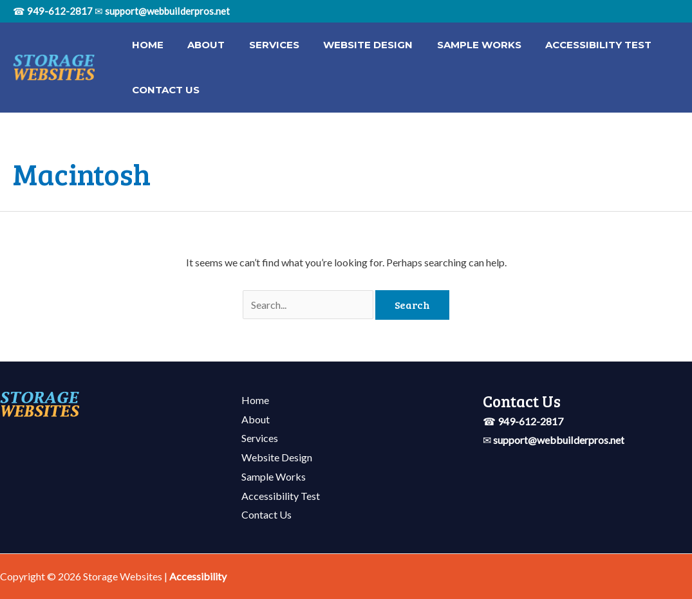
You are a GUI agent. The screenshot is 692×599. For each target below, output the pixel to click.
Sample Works (457, 45)
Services (262, 45)
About (199, 45)
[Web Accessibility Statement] (198, 576)
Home (145, 45)
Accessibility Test (572, 45)
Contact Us (163, 90)
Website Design (351, 45)
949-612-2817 (60, 11)
